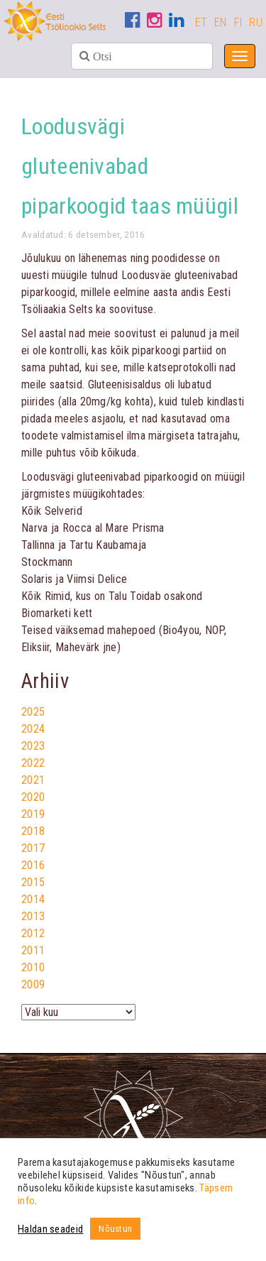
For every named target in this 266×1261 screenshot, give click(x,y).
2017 (33, 848)
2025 (33, 712)
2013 (33, 916)
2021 (33, 780)
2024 (33, 729)
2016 (33, 865)
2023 (33, 746)
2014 (33, 899)
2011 (33, 950)
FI (238, 22)
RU (255, 22)
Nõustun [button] (115, 1228)
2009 (33, 984)
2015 (33, 882)
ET (201, 22)
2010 (33, 967)
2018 (33, 831)
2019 (33, 814)
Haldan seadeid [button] (50, 1229)
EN (220, 22)
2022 (33, 763)
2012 (33, 933)
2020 (33, 797)
